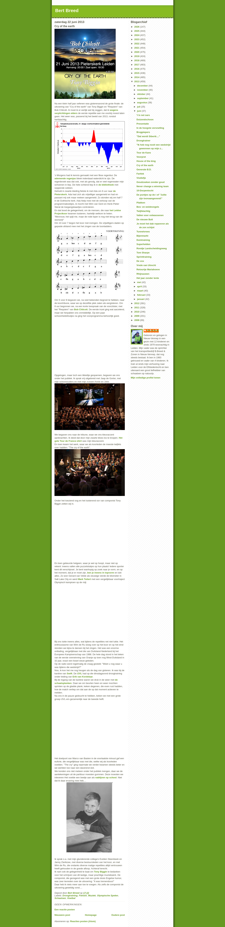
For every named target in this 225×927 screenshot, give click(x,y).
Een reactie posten (64, 909)
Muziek (92, 895)
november (143, 90)
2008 (137, 320)
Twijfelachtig (143, 211)
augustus (142, 102)
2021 (137, 47)
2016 (137, 69)
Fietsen (83, 895)
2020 (137, 52)
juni (139, 111)
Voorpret (141, 157)
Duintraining (143, 240)
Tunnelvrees (143, 231)
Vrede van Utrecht (146, 265)
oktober (141, 94)
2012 (137, 303)
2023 (137, 39)
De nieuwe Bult (144, 219)
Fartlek (140, 173)
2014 (137, 77)
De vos (140, 261)
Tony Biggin (100, 871)
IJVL (79, 673)
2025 (137, 31)
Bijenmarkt (142, 235)
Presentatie (142, 123)
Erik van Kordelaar (83, 676)
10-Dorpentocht (144, 190)
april (140, 286)
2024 (137, 35)
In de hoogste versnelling (150, 128)
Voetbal (71, 898)
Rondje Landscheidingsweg (151, 248)
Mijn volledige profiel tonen (145, 377)
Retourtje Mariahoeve (148, 269)
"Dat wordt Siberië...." (148, 136)
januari (141, 299)
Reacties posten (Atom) (83, 921)
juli (139, 106)
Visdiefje (141, 178)
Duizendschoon (144, 119)
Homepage (91, 915)
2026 (137, 26)
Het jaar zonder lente (147, 278)
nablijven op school (106, 777)
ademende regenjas (65, 178)
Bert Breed (67, 10)
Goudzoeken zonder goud (150, 182)
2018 (137, 60)
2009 (137, 316)
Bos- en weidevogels (147, 207)
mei (139, 282)
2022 (137, 43)
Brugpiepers (143, 132)
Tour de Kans (143, 152)
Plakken (140, 202)
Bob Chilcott (81, 309)
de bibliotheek (106, 184)
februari (141, 295)
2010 (137, 311)
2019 (137, 56)
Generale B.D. (143, 169)
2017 (137, 64)
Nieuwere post (62, 915)
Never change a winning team (152, 186)
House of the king (146, 161)
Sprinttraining (143, 257)
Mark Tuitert (84, 579)
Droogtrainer (143, 140)
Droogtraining (70, 895)
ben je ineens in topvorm (100, 572)
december (143, 85)
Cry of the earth (144, 165)
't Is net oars (143, 115)
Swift (69, 673)
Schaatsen (60, 898)
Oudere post (118, 915)
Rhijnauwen (142, 274)
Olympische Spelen (107, 895)
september (143, 98)
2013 (137, 81)
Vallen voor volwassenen (149, 215)
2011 (137, 307)
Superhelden (143, 244)
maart (140, 290)
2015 (137, 73)
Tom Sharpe (142, 252)
